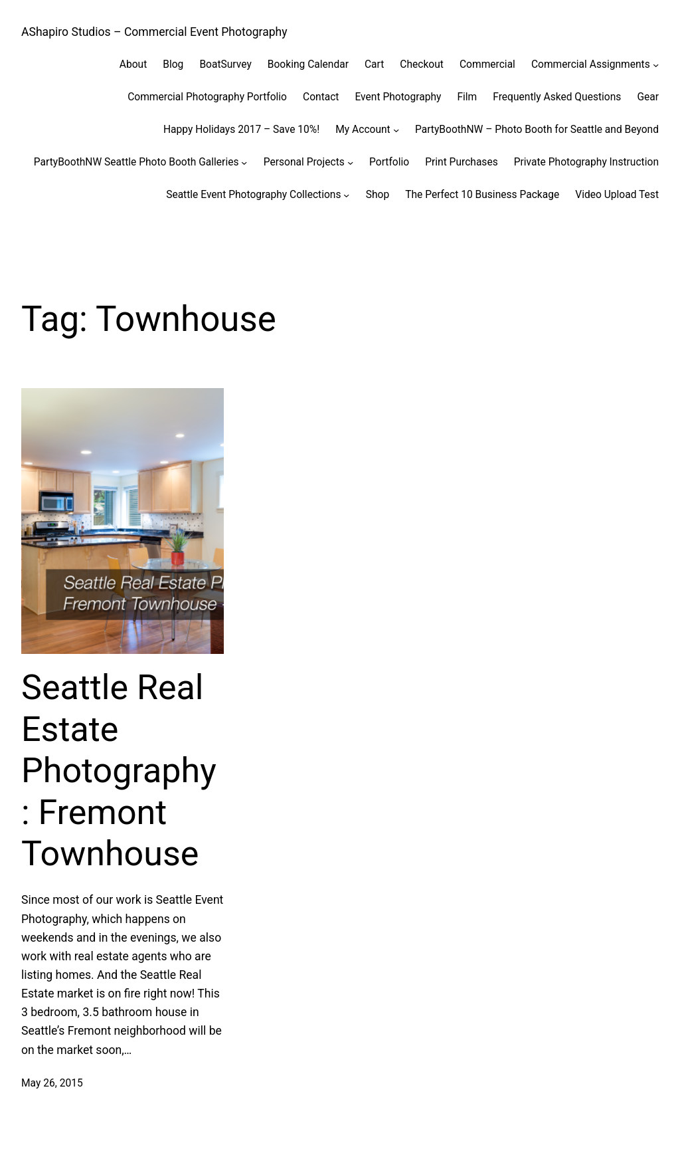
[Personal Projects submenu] (350, 162)
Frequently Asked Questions (557, 97)
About (133, 64)
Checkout (422, 64)
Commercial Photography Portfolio (207, 97)
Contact (321, 97)
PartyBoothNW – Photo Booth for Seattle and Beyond (537, 130)
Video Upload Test (617, 195)
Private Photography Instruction (586, 162)
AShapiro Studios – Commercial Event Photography (154, 32)
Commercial (487, 64)
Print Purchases (461, 162)
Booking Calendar (308, 64)
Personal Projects (304, 162)
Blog (173, 64)
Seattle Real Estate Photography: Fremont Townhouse (118, 770)
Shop (377, 195)
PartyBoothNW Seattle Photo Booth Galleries (136, 162)
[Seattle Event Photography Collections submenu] (346, 194)
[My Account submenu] (396, 129)
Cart (374, 64)
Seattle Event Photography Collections (253, 195)
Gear (648, 97)
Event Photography (398, 97)
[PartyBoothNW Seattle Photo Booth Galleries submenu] (244, 162)
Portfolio (389, 162)
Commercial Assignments (590, 64)
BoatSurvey (225, 64)
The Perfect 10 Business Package (482, 195)
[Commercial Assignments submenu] (656, 65)
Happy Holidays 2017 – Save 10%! (241, 130)
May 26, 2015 (52, 1083)
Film (467, 97)
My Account (362, 130)
